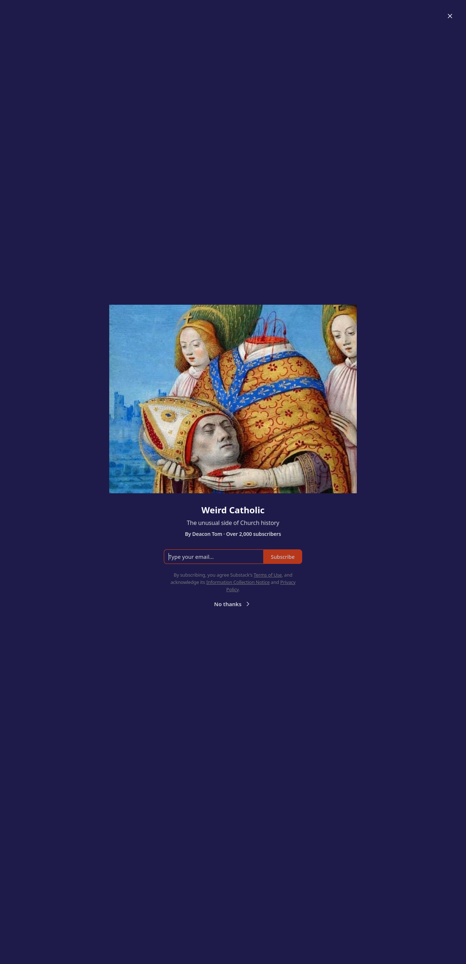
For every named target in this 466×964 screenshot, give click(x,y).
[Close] (450, 16)
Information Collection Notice (237, 582)
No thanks (233, 604)
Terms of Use (268, 575)
